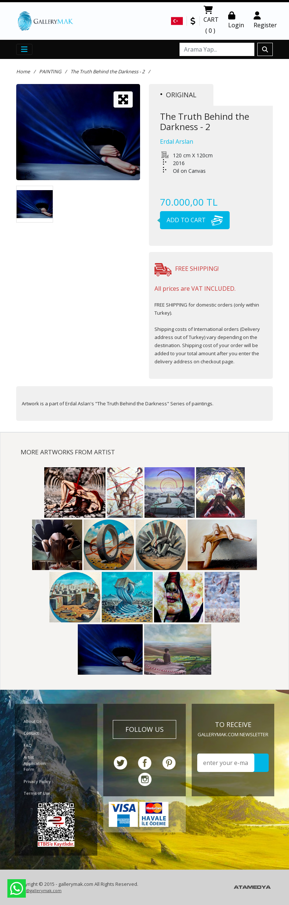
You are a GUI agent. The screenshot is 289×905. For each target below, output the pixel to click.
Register (265, 20)
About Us (32, 721)
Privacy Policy (37, 781)
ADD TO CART (191, 220)
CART (211, 21)
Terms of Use (37, 793)
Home (23, 71)
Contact (31, 733)
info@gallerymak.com (40, 890)
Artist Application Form (35, 763)
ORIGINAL (178, 94)
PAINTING (50, 71)
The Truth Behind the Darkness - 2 (107, 71)
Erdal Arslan (176, 141)
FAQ (28, 745)
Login (236, 20)
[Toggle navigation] (24, 49)
